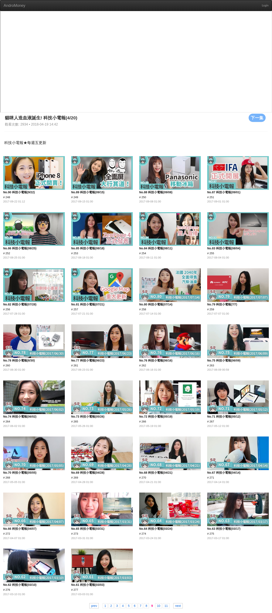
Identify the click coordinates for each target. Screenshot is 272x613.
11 (166, 605)
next (178, 605)
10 (158, 605)
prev (94, 605)
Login (265, 5)
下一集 (257, 117)
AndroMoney (14, 5)
